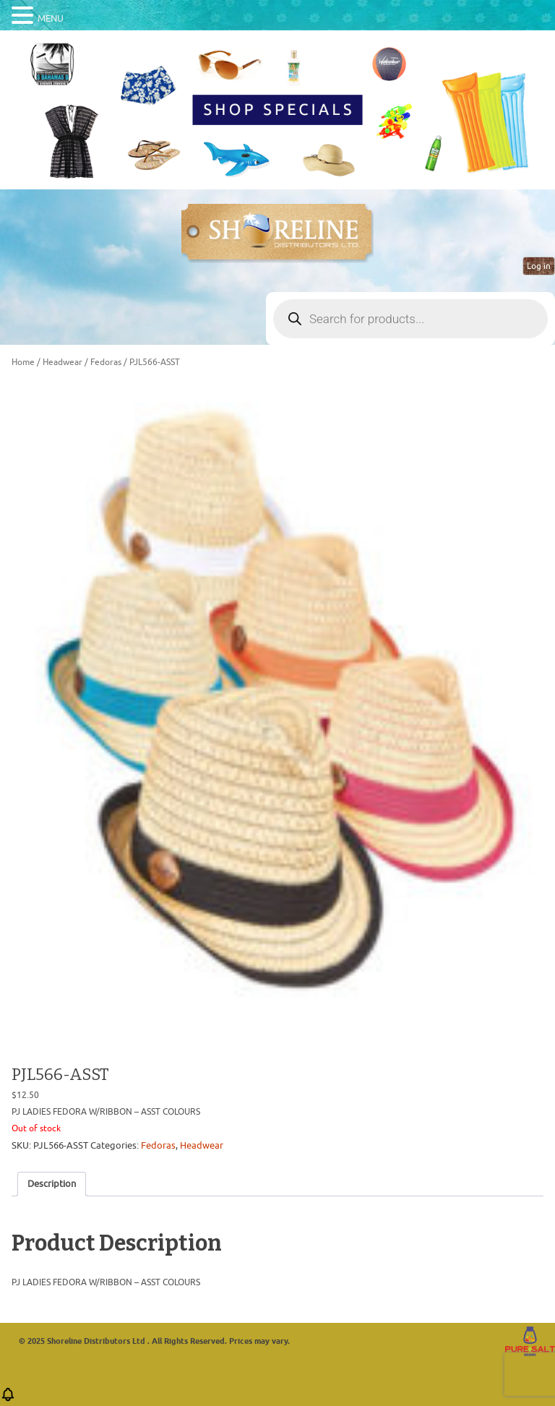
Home (23, 362)
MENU (51, 18)
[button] (8, 1399)
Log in (539, 266)
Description (51, 1184)
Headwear (62, 362)
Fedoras (105, 362)
